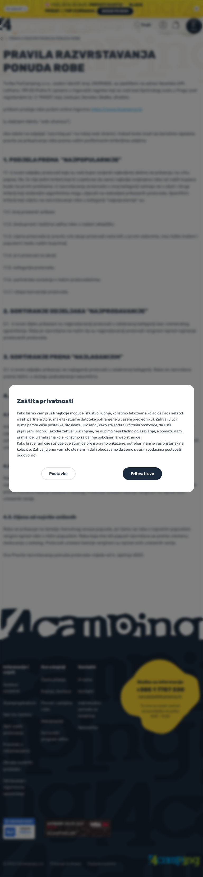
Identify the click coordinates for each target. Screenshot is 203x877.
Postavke (58, 473)
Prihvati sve (142, 473)
